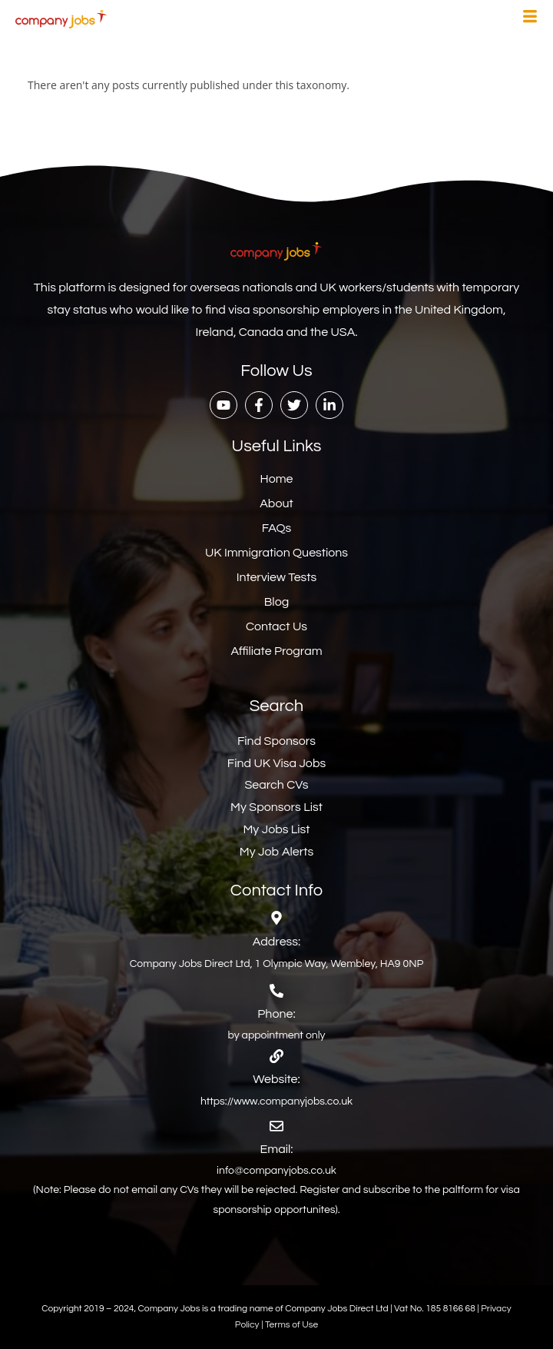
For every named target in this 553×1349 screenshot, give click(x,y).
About (276, 503)
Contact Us (276, 626)
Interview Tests (277, 577)
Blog (276, 602)
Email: (276, 1149)
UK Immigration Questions (276, 553)
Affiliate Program (276, 651)
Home (276, 479)
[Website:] (276, 1056)
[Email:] (276, 1126)
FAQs (277, 528)
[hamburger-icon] (530, 18)
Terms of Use (291, 1325)
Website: (276, 1079)
